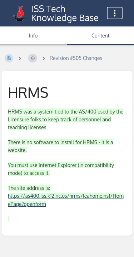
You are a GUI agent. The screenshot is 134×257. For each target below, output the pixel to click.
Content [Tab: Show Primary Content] (100, 35)
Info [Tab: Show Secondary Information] (33, 35)
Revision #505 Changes (76, 58)
